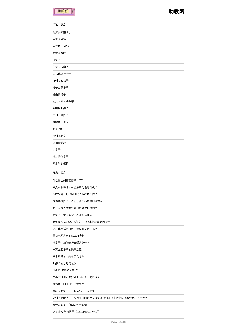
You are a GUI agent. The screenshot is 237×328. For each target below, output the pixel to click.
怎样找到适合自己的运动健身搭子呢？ (75, 228)
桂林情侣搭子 (60, 156)
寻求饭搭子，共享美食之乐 (68, 256)
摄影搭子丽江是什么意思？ (68, 284)
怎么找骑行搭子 (62, 73)
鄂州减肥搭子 (60, 135)
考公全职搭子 (60, 87)
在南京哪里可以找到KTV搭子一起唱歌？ (76, 277)
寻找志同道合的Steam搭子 (68, 235)
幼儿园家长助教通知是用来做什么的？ (75, 208)
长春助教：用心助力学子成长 (70, 304)
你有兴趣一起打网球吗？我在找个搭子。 (76, 194)
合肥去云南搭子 (62, 32)
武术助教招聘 (60, 163)
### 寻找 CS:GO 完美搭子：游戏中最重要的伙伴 (81, 221)
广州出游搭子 (60, 115)
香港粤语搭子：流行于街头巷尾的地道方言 (78, 201)
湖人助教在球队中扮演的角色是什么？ (75, 187)
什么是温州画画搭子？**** (68, 180)
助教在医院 (59, 53)
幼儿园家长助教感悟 (64, 101)
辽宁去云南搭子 (62, 66)
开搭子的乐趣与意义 (64, 263)
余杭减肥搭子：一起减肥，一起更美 (74, 291)
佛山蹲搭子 (59, 94)
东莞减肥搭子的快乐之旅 (67, 249)
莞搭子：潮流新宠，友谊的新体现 (72, 215)
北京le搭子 (59, 129)
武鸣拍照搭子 (60, 108)
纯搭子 (57, 149)
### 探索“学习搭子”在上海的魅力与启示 (76, 311)
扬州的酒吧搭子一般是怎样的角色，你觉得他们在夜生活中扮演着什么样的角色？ (100, 297)
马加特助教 (59, 142)
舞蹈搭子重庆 (60, 122)
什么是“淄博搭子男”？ (65, 270)
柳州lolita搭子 (61, 80)
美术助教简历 (60, 39)
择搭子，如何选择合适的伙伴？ (71, 242)
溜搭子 (57, 60)
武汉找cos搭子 (61, 46)
